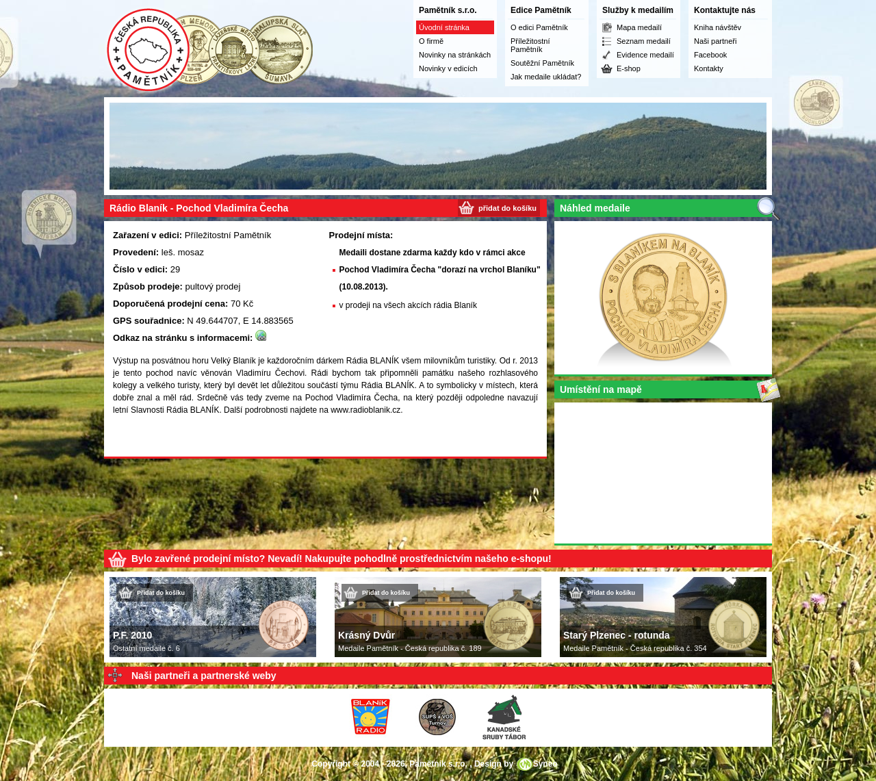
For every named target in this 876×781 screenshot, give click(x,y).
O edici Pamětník (539, 27)
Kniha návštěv (717, 27)
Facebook (710, 55)
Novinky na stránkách (455, 55)
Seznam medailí (644, 41)
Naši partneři (715, 41)
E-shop (629, 68)
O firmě (431, 41)
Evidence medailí (645, 55)
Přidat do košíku (161, 592)
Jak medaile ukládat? (546, 77)
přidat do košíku (507, 208)
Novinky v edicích (448, 68)
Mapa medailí (639, 27)
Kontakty (708, 68)
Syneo (545, 764)
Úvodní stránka (444, 27)
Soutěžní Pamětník (542, 63)
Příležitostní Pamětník (530, 45)
